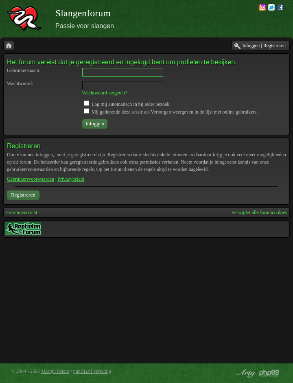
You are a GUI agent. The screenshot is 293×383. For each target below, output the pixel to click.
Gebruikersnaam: (24, 70)
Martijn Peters (55, 371)
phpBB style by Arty (245, 373)
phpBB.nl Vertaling (92, 371)
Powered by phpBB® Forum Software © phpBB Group (269, 373)
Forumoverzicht (21, 212)
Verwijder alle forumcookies (259, 212)
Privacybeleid (70, 179)
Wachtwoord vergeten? (104, 93)
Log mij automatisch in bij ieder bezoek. (127, 104)
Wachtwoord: (20, 83)
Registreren (23, 195)
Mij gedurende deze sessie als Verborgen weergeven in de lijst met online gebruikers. (171, 112)
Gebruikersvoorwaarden (30, 179)
